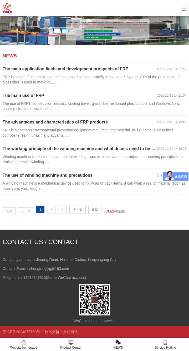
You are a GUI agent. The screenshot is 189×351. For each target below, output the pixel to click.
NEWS (118, 344)
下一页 (77, 210)
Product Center (71, 344)
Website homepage (23, 344)
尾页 (95, 210)
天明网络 (70, 332)
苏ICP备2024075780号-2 (23, 332)
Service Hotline (165, 344)
